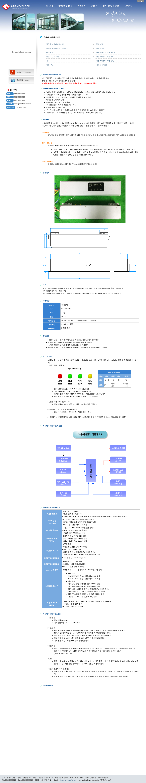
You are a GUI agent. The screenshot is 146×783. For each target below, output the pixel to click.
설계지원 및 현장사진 (111, 6)
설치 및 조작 (101, 48)
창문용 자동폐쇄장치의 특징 (57, 48)
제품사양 (49, 65)
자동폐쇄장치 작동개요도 (105, 52)
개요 (48, 61)
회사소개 (49, 6)
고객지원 (128, 6)
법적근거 (49, 52)
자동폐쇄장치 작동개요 (105, 57)
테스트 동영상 (101, 65)
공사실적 (93, 6)
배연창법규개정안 (65, 6)
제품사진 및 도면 (52, 57)
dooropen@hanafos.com (68, 780)
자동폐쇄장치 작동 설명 (105, 61)
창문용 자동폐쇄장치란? (55, 44)
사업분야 (81, 6)
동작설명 (99, 44)
